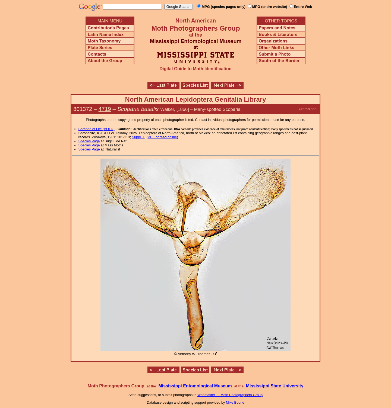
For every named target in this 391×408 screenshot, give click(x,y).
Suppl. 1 (138, 137)
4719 (105, 109)
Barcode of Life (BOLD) (96, 129)
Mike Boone (235, 402)
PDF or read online (162, 137)
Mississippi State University (275, 386)
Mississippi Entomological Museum (195, 386)
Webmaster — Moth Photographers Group (230, 395)
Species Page (89, 141)
